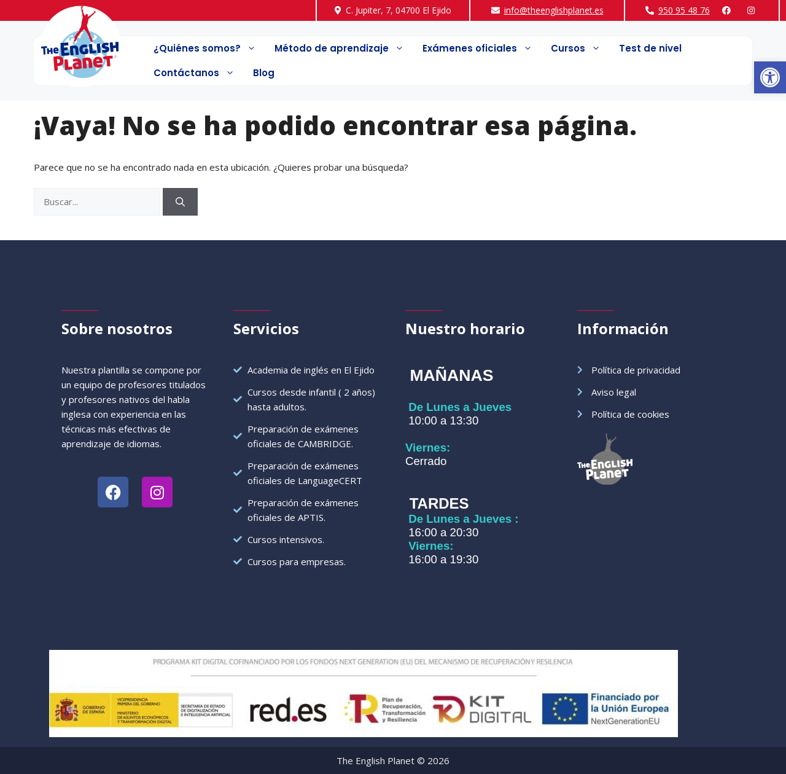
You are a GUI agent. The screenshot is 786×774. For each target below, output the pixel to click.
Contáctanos (199, 73)
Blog (263, 72)
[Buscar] (180, 202)
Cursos (580, 48)
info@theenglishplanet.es (554, 10)
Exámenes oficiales (482, 48)
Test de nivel (650, 48)
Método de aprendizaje (343, 48)
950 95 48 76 (684, 10)
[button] (770, 77)
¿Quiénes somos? (209, 48)
